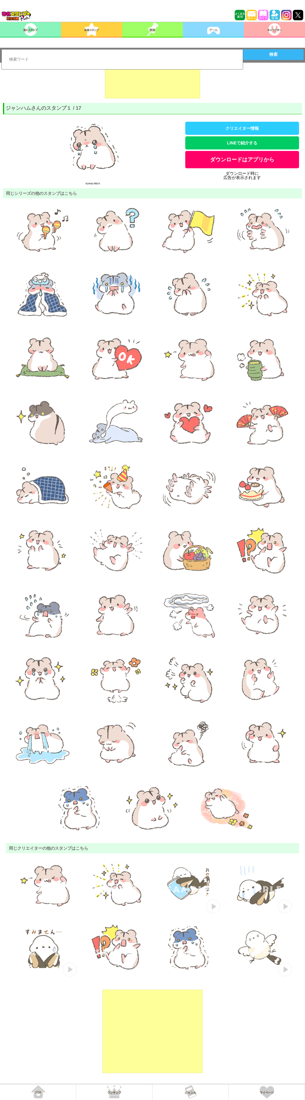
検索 (273, 54)
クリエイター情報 (242, 128)
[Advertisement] (152, 83)
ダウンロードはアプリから (242, 160)
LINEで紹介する (242, 143)
